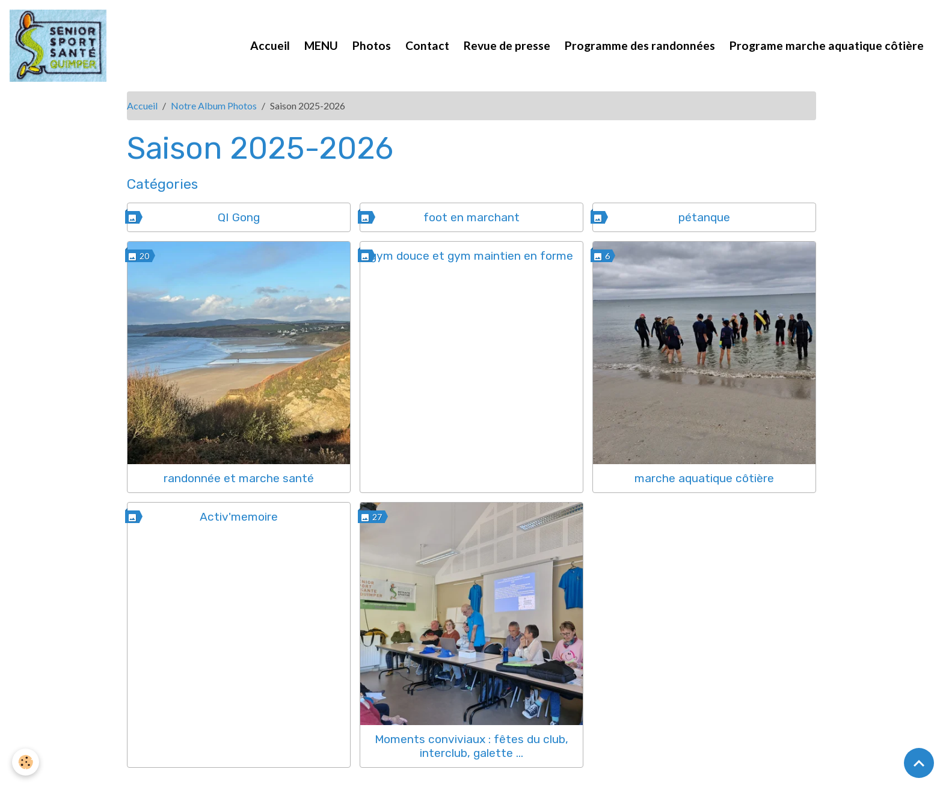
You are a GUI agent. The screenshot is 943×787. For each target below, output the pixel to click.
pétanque (704, 217)
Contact (427, 45)
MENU (321, 45)
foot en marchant (471, 217)
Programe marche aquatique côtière (827, 45)
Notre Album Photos (214, 105)
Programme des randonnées (640, 45)
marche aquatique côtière (704, 478)
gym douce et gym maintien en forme (471, 256)
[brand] (60, 46)
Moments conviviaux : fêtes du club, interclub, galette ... (471, 746)
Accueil (270, 45)
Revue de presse (507, 45)
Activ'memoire (239, 517)
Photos (371, 45)
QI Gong (239, 217)
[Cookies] (25, 762)
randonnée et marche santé (239, 478)
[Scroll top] (919, 763)
